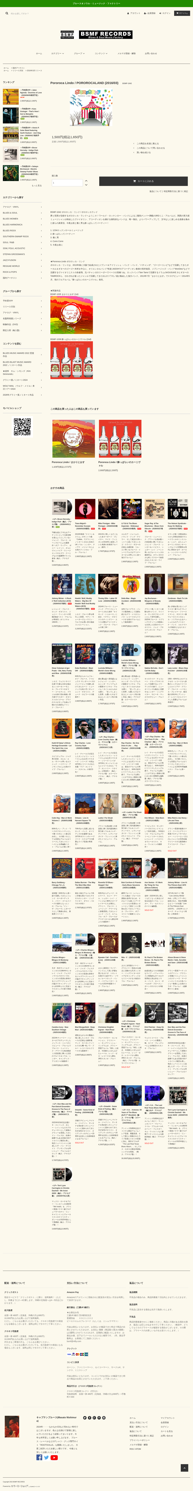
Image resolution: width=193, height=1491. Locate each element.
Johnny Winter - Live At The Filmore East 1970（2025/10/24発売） (177, 885)
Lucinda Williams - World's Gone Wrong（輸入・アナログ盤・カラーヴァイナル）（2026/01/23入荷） (130, 665)
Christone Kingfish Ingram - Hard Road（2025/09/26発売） (106, 1029)
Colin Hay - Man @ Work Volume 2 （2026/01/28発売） (62, 820)
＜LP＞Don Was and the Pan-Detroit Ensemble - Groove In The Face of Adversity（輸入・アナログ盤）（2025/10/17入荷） (62, 1110)
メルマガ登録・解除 (127, 53)
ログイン (166, 13)
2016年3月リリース (34, 71)
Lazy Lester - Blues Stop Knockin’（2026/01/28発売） (178, 670)
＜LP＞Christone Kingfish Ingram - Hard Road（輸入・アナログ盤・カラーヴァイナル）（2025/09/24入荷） (130, 1026)
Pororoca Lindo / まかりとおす (68, 462)
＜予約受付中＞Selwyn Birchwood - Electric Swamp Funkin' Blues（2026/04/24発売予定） (29, 171)
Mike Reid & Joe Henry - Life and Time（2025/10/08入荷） (178, 820)
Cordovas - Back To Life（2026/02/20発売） (177, 599)
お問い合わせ (151, 53)
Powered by (21, 1486)
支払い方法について (139, 1422)
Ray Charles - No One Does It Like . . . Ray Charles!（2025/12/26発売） (130, 747)
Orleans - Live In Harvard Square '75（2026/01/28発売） (83, 820)
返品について (156, 191)
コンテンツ (101, 53)
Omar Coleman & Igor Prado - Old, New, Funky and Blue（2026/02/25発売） (62, 672)
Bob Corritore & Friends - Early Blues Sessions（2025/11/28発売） (131, 885)
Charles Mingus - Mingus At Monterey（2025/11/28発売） (60, 960)
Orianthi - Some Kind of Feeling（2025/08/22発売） (84, 1112)
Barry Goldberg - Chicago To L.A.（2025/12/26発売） (59, 885)
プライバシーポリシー (140, 1440)
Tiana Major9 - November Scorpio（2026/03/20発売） (85, 526)
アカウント (135, 13)
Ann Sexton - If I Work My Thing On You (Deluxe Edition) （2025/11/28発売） (153, 886)
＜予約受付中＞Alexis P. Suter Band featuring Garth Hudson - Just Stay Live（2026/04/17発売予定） (30, 133)
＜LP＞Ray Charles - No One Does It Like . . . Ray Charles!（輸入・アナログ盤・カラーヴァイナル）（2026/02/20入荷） (155, 742)
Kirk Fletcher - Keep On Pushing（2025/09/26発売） (154, 1029)
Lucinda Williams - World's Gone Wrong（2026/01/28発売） (106, 670)
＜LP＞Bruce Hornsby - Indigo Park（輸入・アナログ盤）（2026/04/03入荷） (62, 523)
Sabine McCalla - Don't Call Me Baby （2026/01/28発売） (154, 670)
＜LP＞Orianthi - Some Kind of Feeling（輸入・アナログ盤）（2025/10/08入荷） (108, 1110)
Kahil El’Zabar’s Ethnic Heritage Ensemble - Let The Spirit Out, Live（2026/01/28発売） (62, 747)
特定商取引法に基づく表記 (176, 191)
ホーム (39, 53)
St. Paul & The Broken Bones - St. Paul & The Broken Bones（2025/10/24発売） (154, 961)
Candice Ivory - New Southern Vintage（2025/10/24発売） (60, 1029)
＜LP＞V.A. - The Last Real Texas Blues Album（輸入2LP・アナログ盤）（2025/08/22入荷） (154, 1109)
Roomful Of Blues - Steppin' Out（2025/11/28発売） (106, 885)
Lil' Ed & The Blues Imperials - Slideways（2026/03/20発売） (131, 526)
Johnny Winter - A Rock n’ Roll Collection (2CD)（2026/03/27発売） (62, 601)
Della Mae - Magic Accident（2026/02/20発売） (131, 601)
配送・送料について (139, 1427)
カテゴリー (58, 53)
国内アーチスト (19, 68)
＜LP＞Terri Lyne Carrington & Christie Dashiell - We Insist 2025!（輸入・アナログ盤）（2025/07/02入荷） (61, 1191)
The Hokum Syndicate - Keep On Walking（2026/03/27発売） (178, 526)
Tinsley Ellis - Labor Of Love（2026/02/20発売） (108, 599)
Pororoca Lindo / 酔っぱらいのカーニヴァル (119, 464)
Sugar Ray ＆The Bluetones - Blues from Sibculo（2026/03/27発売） (154, 527)
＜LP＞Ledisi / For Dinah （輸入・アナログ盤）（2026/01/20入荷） (131, 815)
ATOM (138, 1449)
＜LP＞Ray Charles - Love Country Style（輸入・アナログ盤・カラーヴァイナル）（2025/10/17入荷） (107, 742)
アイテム (181, 13)
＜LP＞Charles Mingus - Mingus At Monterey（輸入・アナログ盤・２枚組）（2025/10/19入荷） (85, 954)
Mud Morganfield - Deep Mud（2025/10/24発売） (85, 1028)
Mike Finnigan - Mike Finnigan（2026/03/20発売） (108, 526)
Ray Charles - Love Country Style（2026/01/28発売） (83, 745)
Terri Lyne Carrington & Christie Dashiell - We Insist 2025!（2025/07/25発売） (178, 1114)
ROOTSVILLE (46, 1445)
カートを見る (167, 1431)
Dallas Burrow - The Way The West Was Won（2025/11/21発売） (85, 885)
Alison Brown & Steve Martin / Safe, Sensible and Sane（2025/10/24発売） (178, 961)
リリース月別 (18, 71)
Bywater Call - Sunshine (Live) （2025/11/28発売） (108, 960)
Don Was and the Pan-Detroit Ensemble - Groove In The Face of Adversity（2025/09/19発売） (178, 1032)
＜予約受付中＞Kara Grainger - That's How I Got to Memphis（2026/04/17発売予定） (29, 114)
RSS (132, 1449)
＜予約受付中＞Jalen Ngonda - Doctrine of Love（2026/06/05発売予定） (31, 93)
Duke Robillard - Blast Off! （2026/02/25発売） (84, 669)
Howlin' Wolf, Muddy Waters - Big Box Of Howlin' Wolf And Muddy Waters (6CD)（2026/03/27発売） (85, 603)
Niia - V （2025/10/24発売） (130, 958)
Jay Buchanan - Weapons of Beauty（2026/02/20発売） (153, 601)
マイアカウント (168, 1418)
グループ (80, 53)
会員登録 (151, 13)
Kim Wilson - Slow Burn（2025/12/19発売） (154, 819)
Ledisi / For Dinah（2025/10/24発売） (106, 819)
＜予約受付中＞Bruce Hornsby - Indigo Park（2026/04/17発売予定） (29, 151)
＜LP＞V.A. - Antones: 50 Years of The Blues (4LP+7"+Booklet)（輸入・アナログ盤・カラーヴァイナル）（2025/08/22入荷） (131, 1116)
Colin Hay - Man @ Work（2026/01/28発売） (178, 744)
